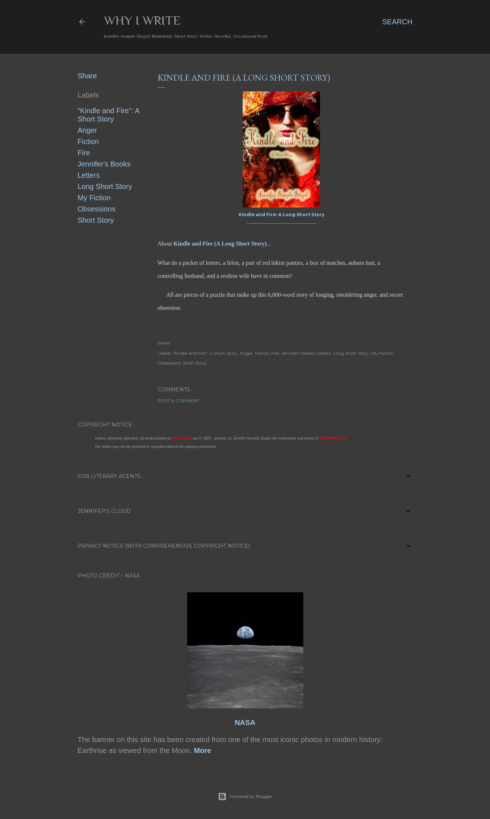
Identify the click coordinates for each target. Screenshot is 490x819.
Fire (84, 153)
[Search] (397, 21)
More (202, 750)
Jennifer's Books (104, 164)
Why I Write (142, 20)
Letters (89, 175)
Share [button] (87, 76)
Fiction (88, 141)
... (222, 243)
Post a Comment (178, 400)
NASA (245, 723)
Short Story (96, 220)
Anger (87, 130)
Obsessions (97, 209)
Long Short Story (105, 186)
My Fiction (94, 198)
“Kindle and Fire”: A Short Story (108, 115)
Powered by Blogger (245, 796)
